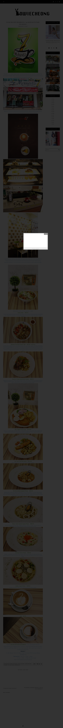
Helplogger (37, 248)
